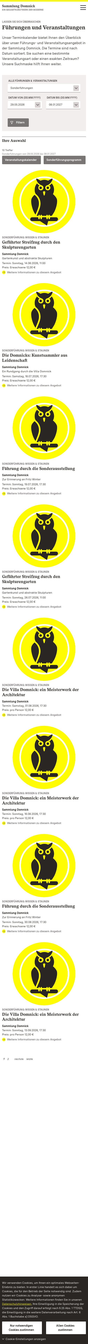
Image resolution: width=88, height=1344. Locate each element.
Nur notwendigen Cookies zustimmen (21, 1328)
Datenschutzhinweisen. (17, 1304)
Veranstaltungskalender (21, 160)
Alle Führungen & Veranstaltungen (32, 80)
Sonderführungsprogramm (63, 160)
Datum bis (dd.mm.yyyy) (62, 97)
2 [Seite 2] (8, 1059)
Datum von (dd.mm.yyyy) (24, 97)
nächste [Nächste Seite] (19, 1059)
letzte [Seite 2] (29, 1059)
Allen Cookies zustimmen (65, 1328)
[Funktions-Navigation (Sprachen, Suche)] (83, 8)
